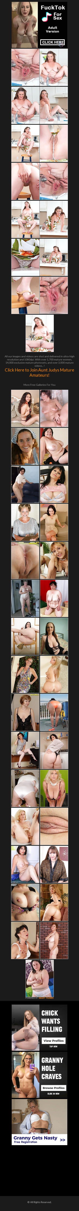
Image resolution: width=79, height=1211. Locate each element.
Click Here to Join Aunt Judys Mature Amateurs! (39, 372)
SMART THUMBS (46, 998)
